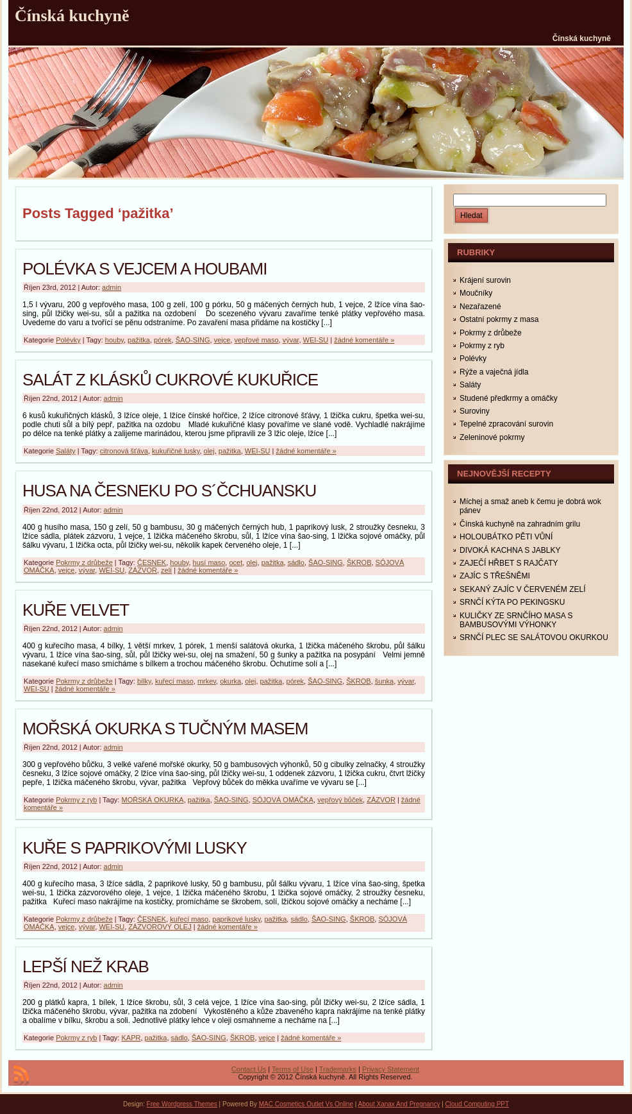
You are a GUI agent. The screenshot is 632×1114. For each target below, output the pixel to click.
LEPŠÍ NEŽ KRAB (85, 966)
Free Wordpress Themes (182, 1104)
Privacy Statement (390, 1069)
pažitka (139, 340)
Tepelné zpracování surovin (506, 423)
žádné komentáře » (364, 340)
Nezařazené (480, 306)
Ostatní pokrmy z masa (499, 319)
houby (114, 340)
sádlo (296, 562)
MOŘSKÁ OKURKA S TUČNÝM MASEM (165, 728)
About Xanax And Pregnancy (399, 1104)
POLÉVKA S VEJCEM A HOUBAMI (144, 268)
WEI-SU (316, 340)
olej (209, 451)
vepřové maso (256, 340)
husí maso (209, 562)
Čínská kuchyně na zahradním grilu (520, 523)
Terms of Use (292, 1069)
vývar (291, 340)
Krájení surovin (485, 280)
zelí (166, 570)
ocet (235, 562)
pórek (163, 340)
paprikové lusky (236, 919)
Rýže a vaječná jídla (494, 371)
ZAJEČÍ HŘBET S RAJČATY (509, 563)
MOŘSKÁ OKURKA (152, 800)
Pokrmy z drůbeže (84, 562)
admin (111, 287)
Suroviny (475, 411)
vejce (222, 340)
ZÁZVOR (142, 570)
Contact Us (248, 1069)
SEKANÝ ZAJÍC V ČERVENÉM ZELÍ (523, 589)
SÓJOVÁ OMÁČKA (283, 800)
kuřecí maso (174, 681)
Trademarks (337, 1069)
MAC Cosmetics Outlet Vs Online (306, 1104)
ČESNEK (151, 562)
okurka (230, 681)
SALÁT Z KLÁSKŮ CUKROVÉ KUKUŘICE (170, 379)
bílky (144, 681)
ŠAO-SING (193, 340)
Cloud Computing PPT (477, 1104)
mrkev (206, 681)
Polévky (68, 340)
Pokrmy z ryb (76, 800)
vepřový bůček (340, 800)
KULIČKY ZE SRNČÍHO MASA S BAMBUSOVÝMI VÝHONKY (516, 620)
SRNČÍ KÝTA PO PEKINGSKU (512, 602)
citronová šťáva (124, 451)
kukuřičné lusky (175, 451)
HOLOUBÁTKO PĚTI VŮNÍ (506, 536)
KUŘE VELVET (75, 610)
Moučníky (476, 293)
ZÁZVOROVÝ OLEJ (159, 927)
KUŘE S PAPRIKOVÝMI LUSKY (134, 847)
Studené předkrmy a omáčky (509, 398)
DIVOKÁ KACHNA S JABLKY (510, 550)
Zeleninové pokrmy (492, 437)
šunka (384, 681)
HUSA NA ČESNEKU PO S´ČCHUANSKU (169, 490)
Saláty (66, 451)
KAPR (130, 1038)
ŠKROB (359, 562)
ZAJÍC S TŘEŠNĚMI (495, 575)
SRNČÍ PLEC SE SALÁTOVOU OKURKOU (534, 637)
